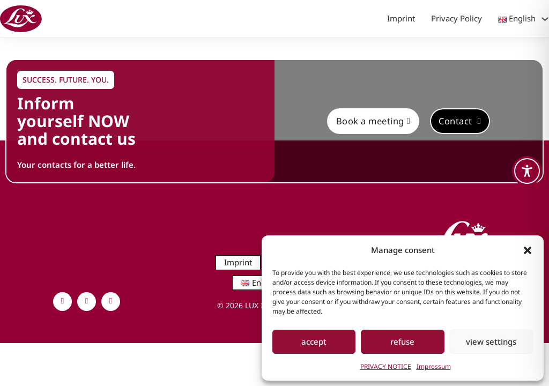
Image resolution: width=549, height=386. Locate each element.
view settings (491, 341)
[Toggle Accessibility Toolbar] (527, 171)
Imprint (401, 18)
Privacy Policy (456, 18)
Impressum (434, 366)
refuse (402, 341)
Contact (460, 121)
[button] (527, 250)
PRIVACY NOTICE (385, 366)
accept (314, 341)
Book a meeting (373, 121)
